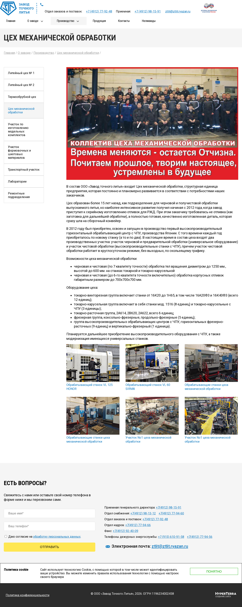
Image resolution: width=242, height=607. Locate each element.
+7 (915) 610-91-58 (171, 537)
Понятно (214, 571)
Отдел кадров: (114, 525)
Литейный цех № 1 (21, 73)
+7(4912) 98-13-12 (143, 513)
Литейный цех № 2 (21, 85)
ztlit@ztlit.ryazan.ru (177, 11)
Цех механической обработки (21, 110)
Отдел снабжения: (117, 513)
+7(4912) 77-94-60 (171, 513)
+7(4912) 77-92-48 (155, 519)
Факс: (108, 531)
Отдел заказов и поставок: (123, 519)
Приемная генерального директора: (129, 507)
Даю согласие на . (43, 536)
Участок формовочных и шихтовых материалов (19, 152)
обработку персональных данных (57, 536)
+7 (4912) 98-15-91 (148, 11)
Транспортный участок (24, 169)
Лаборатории (17, 181)
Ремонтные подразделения (19, 195)
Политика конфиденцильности (27, 595)
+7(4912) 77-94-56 (199, 537)
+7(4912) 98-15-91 (168, 507)
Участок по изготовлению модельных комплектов (18, 129)
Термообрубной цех (22, 97)
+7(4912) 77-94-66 (138, 525)
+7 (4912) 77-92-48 (99, 11)
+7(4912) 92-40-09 (125, 531)
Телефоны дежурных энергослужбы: (130, 537)
